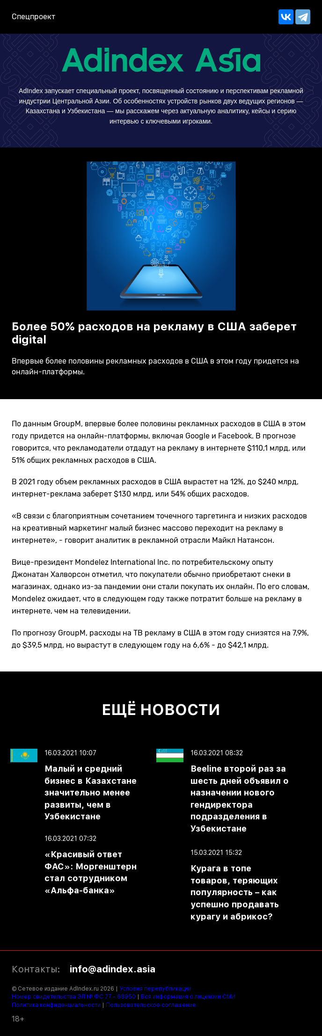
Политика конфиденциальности (56, 1005)
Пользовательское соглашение (151, 1005)
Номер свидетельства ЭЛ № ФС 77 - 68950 (74, 996)
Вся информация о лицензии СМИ (188, 996)
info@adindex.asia (112, 969)
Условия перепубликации (155, 988)
